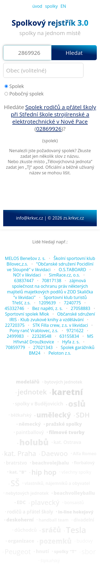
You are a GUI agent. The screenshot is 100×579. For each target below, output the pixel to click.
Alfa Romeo (85, 453)
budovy (85, 541)
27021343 (43, 347)
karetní (67, 392)
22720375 (15, 325)
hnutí (42, 551)
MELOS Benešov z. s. (25, 258)
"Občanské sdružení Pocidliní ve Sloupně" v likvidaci (50, 267)
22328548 (41, 336)
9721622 (74, 330)
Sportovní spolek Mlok (27, 314)
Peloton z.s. (60, 353)
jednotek (32, 392)
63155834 (69, 336)
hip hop (44, 472)
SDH (83, 415)
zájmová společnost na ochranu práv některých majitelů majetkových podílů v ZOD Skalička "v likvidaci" (50, 289)
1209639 (47, 303)
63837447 (24, 280)
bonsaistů (74, 502)
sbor (89, 551)
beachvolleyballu (74, 493)
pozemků (55, 541)
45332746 (14, 308)
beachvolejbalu (50, 463)
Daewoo (54, 453)
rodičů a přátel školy (30, 511)
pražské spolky (64, 424)
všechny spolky (76, 472)
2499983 (15, 336)
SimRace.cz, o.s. (64, 275)
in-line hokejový (75, 512)
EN (63, 6)
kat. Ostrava (67, 442)
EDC (21, 502)
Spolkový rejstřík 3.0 (50, 23)
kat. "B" (17, 472)
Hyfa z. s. (71, 342)
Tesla (76, 530)
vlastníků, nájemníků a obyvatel (57, 483)
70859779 (15, 347)
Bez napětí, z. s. (47, 308)
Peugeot (18, 551)
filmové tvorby (67, 432)
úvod (37, 6)
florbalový (84, 463)
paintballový (30, 432)
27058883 (80, 308)
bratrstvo (16, 463)
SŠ (15, 483)
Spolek (14, 86)
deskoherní (20, 519)
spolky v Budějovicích (39, 403)
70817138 (51, 280)
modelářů (27, 381)
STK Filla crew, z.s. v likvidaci (60, 325)
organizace (21, 541)
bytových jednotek (63, 382)
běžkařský (21, 415)
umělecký (54, 415)
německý (30, 424)
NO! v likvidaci (27, 275)
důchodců (25, 530)
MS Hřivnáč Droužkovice (53, 339)
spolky (51, 6)
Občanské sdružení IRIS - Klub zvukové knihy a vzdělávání (52, 317)
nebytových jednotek (27, 493)
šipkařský (50, 560)
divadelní (84, 519)
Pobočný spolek (24, 94)
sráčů (51, 530)
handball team (54, 520)
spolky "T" (65, 551)
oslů (76, 404)
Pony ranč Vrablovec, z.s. (34, 330)
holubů (34, 442)
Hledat (74, 52)
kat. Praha (20, 453)
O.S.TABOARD (72, 270)
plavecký (45, 502)
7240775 (72, 303)
